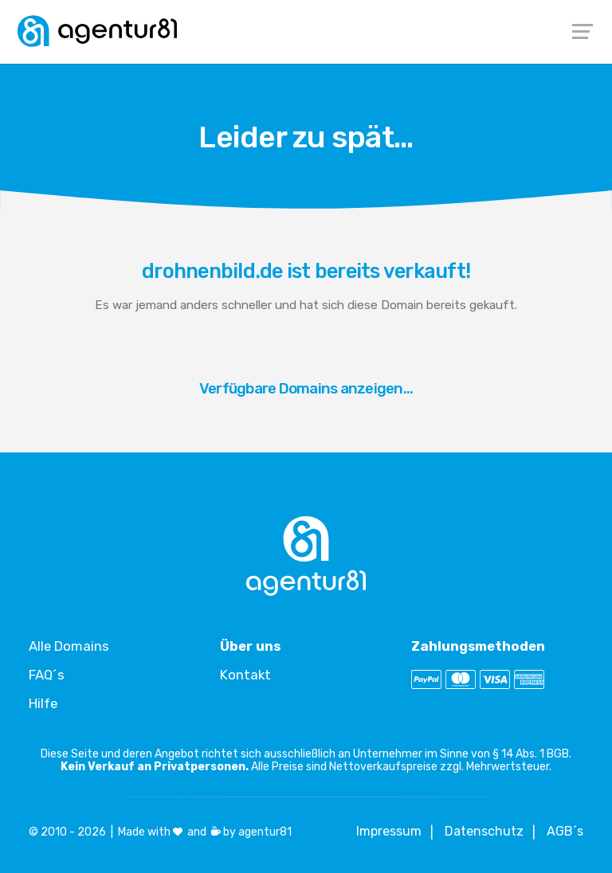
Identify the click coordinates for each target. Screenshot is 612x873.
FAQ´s (47, 675)
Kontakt (245, 675)
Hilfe (43, 703)
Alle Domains (69, 646)
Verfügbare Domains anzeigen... (306, 388)
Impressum (389, 831)
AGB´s (565, 831)
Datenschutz (484, 831)
